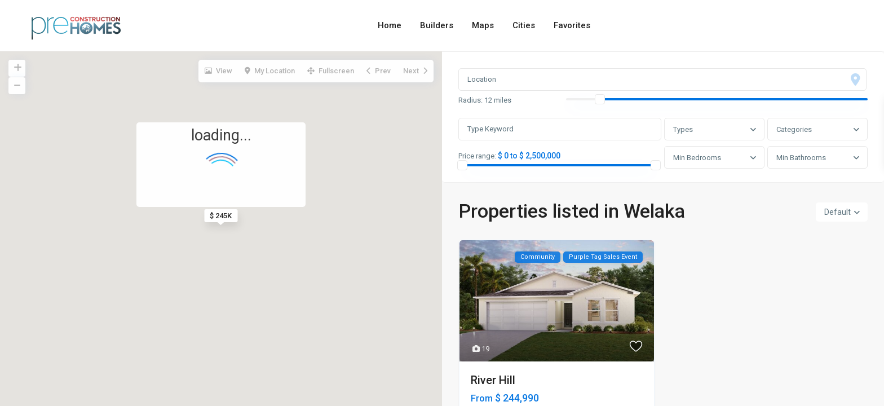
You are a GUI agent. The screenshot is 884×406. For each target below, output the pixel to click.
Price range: (478, 157)
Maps (483, 25)
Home (389, 25)
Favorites (572, 25)
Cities (523, 25)
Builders (436, 25)
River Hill (493, 381)
